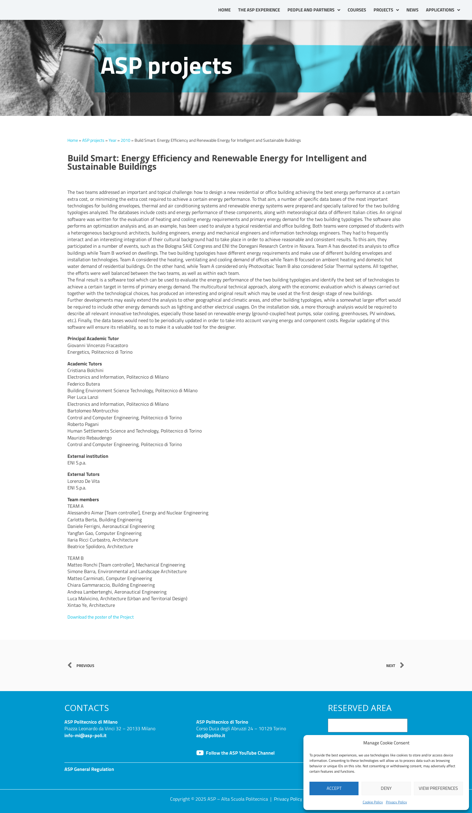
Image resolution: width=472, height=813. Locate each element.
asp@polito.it (210, 735)
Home (224, 9)
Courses (357, 9)
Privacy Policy (396, 802)
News (412, 9)
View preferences (438, 788)
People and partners (313, 10)
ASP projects (93, 140)
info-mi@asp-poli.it (85, 735)
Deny (386, 788)
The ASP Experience (259, 9)
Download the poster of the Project (103, 616)
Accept (334, 788)
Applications (443, 10)
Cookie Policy (373, 802)
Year (112, 140)
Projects (386, 10)
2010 (125, 140)
